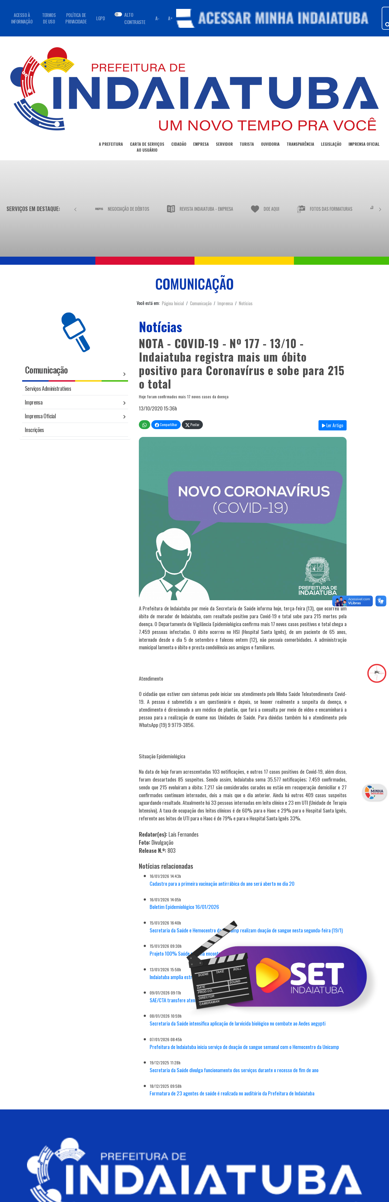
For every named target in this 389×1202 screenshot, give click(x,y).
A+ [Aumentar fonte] (170, 18)
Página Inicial (173, 303)
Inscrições (34, 429)
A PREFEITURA (111, 145)
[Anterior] (75, 208)
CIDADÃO (178, 145)
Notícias (246, 303)
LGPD (100, 18)
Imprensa (225, 303)
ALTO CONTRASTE (134, 18)
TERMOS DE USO (49, 18)
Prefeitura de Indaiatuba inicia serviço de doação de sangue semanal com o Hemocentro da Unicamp (244, 1047)
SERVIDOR (224, 145)
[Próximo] (380, 208)
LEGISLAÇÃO (331, 145)
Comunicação (201, 303)
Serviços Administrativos (48, 388)
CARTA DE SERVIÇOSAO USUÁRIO (147, 148)
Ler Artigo (332, 425)
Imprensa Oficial (40, 416)
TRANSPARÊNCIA (300, 145)
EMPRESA (201, 145)
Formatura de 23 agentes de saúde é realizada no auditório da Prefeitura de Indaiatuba (232, 1093)
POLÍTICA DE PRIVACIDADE (75, 18)
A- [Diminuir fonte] (157, 18)
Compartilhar (166, 424)
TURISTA (247, 145)
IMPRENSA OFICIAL (364, 145)
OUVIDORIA (270, 145)
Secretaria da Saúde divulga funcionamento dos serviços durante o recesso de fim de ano (234, 1070)
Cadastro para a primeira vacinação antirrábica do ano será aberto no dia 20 (222, 883)
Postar (192, 424)
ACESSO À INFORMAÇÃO (21, 18)
